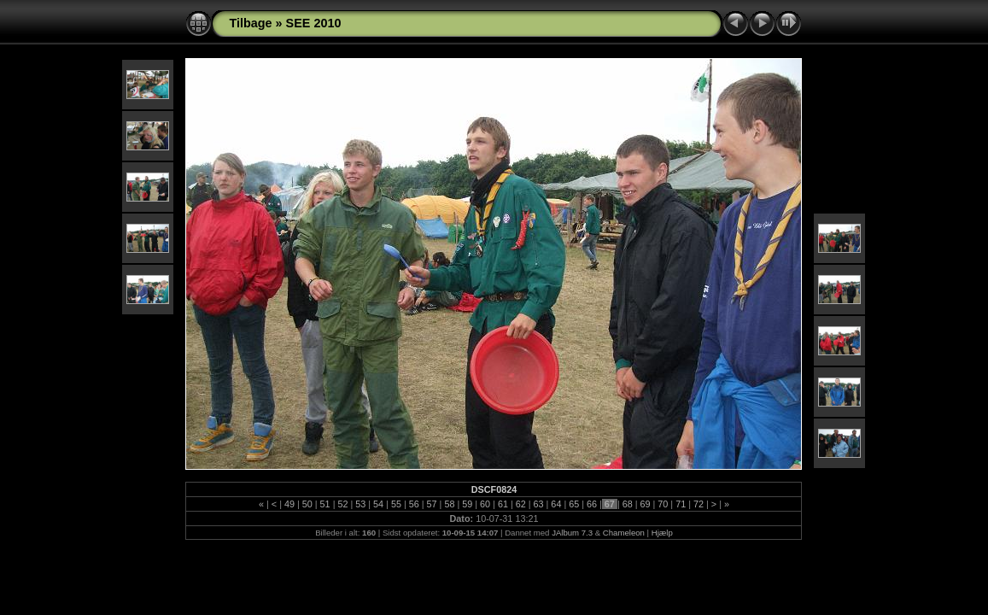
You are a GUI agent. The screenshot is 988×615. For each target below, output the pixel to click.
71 (680, 504)
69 (645, 504)
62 (521, 504)
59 (467, 504)
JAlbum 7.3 (572, 532)
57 (432, 504)
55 (396, 504)
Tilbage (250, 23)
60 (485, 504)
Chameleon (624, 532)
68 (627, 504)
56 (414, 504)
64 (556, 504)
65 (574, 504)
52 (342, 504)
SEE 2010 (314, 23)
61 (503, 504)
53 (360, 504)
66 (591, 504)
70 (662, 504)
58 (449, 504)
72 (698, 504)
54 (378, 504)
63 (539, 504)
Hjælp (662, 532)
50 (307, 504)
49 (289, 504)
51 (325, 504)
